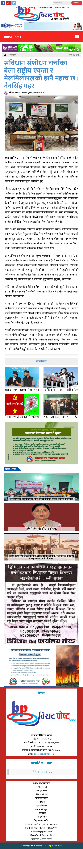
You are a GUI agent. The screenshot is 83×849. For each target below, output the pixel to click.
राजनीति (13, 55)
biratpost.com (45, 772)
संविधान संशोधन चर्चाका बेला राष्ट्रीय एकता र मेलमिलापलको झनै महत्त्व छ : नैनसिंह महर (41, 74)
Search (77, 3)
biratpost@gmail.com (44, 754)
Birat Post (12, 37)
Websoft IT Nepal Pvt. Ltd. (49, 846)
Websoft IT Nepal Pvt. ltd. (56, 8)
